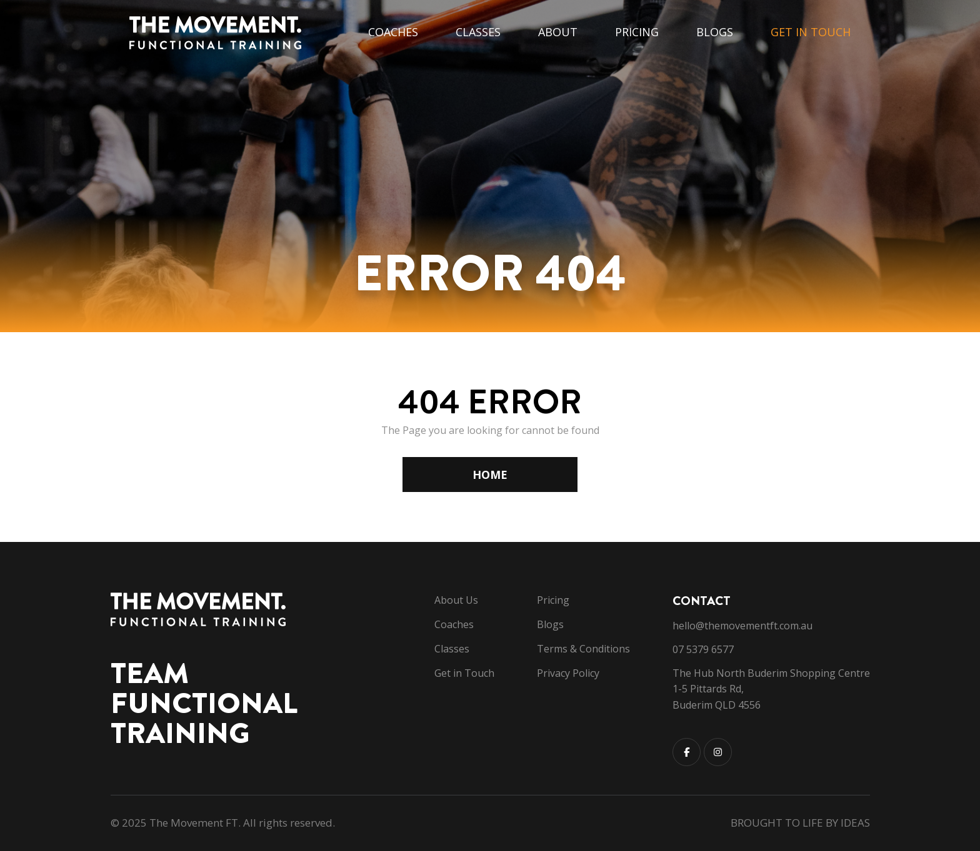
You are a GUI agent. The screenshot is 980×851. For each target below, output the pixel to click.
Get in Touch (811, 31)
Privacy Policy (568, 673)
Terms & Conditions (583, 649)
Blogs (714, 31)
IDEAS (855, 822)
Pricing (637, 31)
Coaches (393, 31)
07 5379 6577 (703, 649)
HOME (490, 474)
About (558, 31)
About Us (456, 600)
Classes (478, 31)
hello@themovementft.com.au (742, 625)
